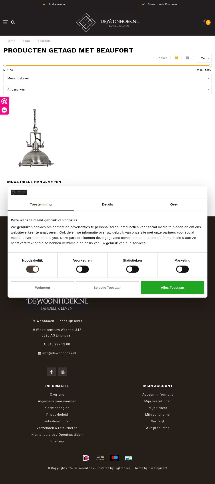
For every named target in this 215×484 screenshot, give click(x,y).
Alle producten (158, 428)
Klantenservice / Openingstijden (57, 434)
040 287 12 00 (59, 344)
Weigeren (42, 287)
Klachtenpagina (57, 408)
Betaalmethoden (57, 421)
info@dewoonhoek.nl (59, 353)
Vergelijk (158, 421)
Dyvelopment (158, 468)
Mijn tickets (158, 408)
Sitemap (57, 441)
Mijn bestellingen (158, 401)
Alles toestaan (172, 287)
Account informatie (158, 394)
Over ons (57, 394)
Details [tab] (107, 204)
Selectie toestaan (107, 287)
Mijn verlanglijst (158, 414)
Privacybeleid (57, 414)
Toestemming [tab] (41, 204)
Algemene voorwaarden (57, 401)
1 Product (160, 58)
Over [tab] (174, 204)
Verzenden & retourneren (57, 428)
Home (11, 40)
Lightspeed (123, 468)
